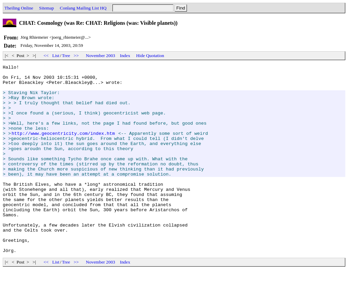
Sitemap (46, 8)
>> (76, 55)
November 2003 (100, 55)
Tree (66, 55)
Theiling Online (18, 8)
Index (125, 55)
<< (46, 55)
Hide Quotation (150, 55)
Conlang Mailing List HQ (83, 8)
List (55, 55)
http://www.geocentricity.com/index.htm (63, 147)
